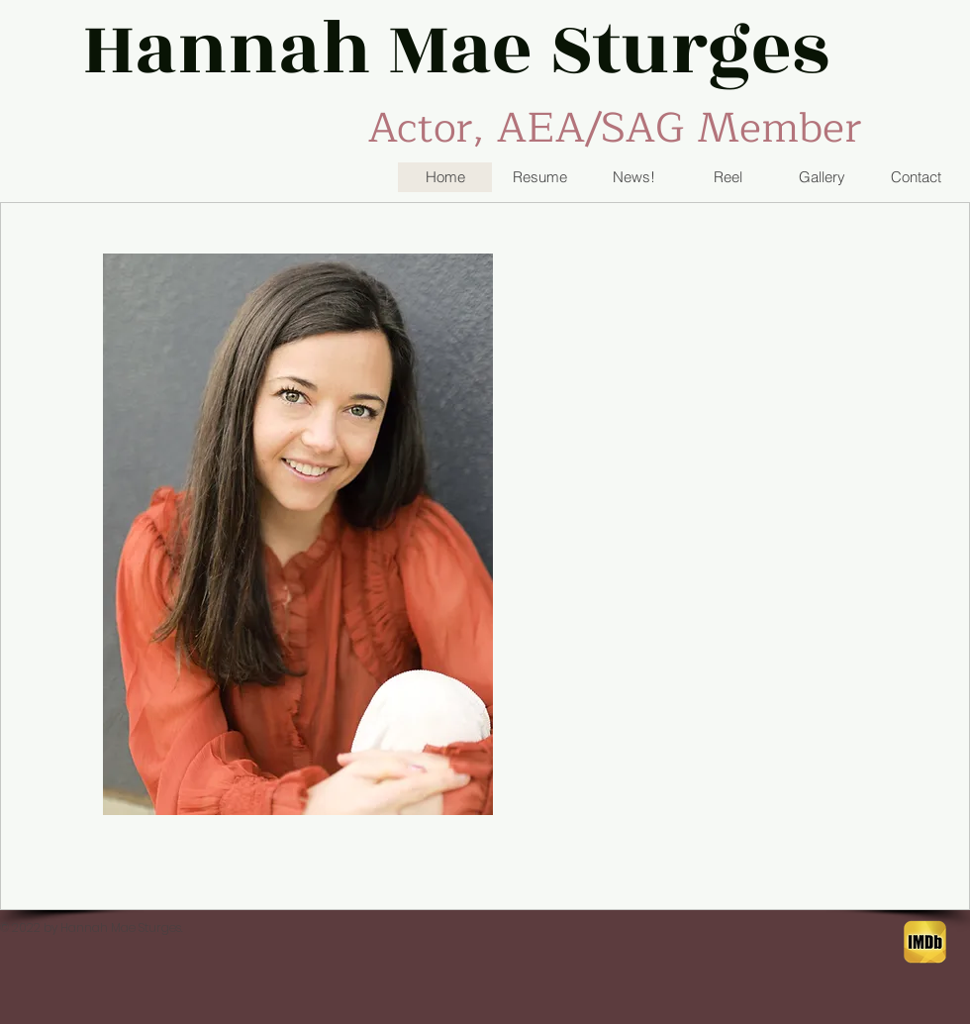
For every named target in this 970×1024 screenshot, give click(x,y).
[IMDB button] (925, 942)
